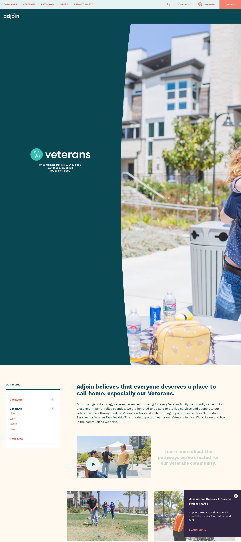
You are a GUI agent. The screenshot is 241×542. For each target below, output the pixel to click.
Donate (230, 4)
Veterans (29, 4)
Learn (13, 423)
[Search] (168, 4)
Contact (183, 4)
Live (12, 413)
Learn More (197, 529)
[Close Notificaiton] (236, 496)
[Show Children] (52, 399)
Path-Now (47, 4)
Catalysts (10, 4)
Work (13, 418)
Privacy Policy (83, 4)
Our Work (13, 384)
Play (12, 429)
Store (64, 4)
